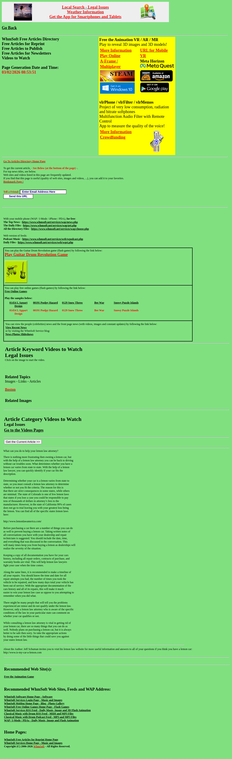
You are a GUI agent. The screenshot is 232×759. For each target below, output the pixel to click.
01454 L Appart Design (18, 304)
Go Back (9, 28)
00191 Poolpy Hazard (45, 302)
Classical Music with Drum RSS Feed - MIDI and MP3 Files (38, 713)
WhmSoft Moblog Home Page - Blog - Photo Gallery (34, 703)
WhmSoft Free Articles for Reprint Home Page (31, 739)
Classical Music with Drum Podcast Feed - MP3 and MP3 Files (40, 717)
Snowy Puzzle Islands (126, 302)
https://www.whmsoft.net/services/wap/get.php (50, 225)
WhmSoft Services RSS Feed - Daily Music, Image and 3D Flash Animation (47, 710)
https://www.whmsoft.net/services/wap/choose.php (60, 228)
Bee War (99, 302)
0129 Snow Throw (72, 302)
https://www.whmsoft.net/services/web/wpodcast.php (52, 239)
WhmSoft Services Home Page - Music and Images (33, 743)
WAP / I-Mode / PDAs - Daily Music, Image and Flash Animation (41, 720)
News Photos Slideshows (19, 334)
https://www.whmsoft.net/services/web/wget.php (45, 242)
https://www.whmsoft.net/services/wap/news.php (50, 222)
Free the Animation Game (19, 676)
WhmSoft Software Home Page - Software (28, 696)
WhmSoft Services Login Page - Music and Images (33, 700)
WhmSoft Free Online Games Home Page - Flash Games (36, 706)
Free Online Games (16, 291)
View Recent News (16, 327)
